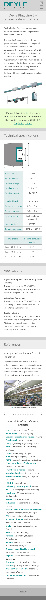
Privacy (23, 591)
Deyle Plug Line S (23, 123)
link (28, 113)
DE (41, 3)
